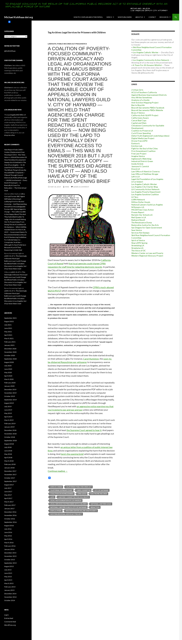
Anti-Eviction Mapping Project (144, 102)
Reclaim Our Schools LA (142, 215)
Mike (67, 187)
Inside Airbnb (137, 164)
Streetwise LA (137, 248)
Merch (109, 17)
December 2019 (10, 389)
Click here (8, 65)
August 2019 (9, 403)
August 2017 (9, 485)
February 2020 (9, 383)
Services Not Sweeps (140, 232)
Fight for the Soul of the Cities (144, 148)
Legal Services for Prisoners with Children (68, 504)
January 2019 (9, 427)
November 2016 (10, 515)
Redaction (95, 507)
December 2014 (10, 594)
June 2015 (8, 573)
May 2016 (8, 536)
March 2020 (9, 379)
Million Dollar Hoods (140, 202)
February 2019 (9, 423)
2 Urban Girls (137, 90)
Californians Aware (140, 118)
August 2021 (9, 321)
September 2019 (10, 400)
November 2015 (10, 556)
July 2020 (8, 366)
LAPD (52, 497)
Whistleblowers (125, 17)
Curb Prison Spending (141, 133)
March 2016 (9, 542)
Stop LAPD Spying (139, 243)
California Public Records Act (79, 487)
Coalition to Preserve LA (142, 130)
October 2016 (9, 519)
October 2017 (9, 478)
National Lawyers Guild (101, 504)
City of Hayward (101, 490)
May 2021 (8, 332)
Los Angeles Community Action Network (151, 60)
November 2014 (10, 597)
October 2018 (9, 437)
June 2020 (8, 369)
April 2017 (8, 498)
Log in (6, 615)
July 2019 (8, 406)
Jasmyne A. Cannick (140, 166)
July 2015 (8, 570)
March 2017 (9, 502)
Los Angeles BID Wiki (15, 115)
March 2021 (9, 338)
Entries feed (8, 618)
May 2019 (8, 413)
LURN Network (138, 199)
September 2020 (10, 359)
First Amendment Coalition (143, 151)
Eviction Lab (136, 146)
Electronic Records (98, 494)
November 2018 (10, 434)
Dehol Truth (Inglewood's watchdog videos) (150, 136)
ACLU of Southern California (144, 92)
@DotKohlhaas (9, 51)
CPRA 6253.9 (81, 494)
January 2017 (9, 508)
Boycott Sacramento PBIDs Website (147, 110)
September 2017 (10, 481)
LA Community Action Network (145, 189)
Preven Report (137, 212)
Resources (164, 17)
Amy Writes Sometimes (141, 97)
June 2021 (8, 328)
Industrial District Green (142, 161)
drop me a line (9, 135)
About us (139, 17)
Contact (152, 17)
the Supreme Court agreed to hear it (84, 430)
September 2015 (10, 563)
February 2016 (9, 546)
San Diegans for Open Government (146, 227)
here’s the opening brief (72, 454)
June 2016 (8, 532)
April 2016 (8, 539)
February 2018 (9, 464)
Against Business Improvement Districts (149, 95)
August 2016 (9, 525)
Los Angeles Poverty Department (145, 192)
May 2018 (8, 454)
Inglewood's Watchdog (141, 158)
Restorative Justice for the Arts (145, 225)
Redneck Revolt (138, 220)
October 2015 (9, 559)
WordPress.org (10, 625)
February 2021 (9, 342)
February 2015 (9, 587)
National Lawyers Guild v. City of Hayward (68, 507)
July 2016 (8, 529)
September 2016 (10, 522)
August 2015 (9, 566)
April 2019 (8, 417)
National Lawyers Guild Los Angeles (147, 204)
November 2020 (10, 352)
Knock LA (135, 169)
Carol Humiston (91, 358)
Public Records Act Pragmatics (72, 44)
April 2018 (8, 457)
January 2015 (9, 590)
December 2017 (10, 471)
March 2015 (9, 583)
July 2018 (8, 447)
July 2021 (8, 325)
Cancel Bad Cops (138, 120)
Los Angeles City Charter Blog (144, 187)
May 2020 (8, 372)
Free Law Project (138, 153)
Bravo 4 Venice (138, 113)
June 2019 (8, 410)
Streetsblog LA (137, 245)
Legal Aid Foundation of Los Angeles (65, 500)
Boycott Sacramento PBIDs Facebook (147, 107)
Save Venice (136, 230)
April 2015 (8, 580)
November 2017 (10, 474)
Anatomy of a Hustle (140, 100)
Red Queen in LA (138, 217)
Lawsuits (52, 44)
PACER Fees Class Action (142, 210)
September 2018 (10, 440)
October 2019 (9, 396)
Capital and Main (138, 123)
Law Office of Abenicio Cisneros (145, 171)
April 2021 (8, 335)
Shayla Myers (56, 511)
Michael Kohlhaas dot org (18, 17)
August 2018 (9, 444)
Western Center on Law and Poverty (81, 511)
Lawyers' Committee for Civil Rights (73, 497)
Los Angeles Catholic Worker (146, 52)
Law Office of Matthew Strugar (144, 174)
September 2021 (10, 318)
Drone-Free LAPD (139, 141)
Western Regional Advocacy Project (66, 514)
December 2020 (10, 349)
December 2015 (10, 553)
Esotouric (135, 143)
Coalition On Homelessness (62, 494)
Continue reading (58, 471)
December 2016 (10, 512)
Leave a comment (81, 187)
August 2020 (9, 362)
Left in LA (135, 176)
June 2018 (8, 451)
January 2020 (9, 386)
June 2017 (8, 491)
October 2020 (9, 355)
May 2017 (8, 495)
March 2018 (9, 461)
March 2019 (9, 420)
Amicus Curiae (56, 487)
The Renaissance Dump (141, 222)
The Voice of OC (138, 250)
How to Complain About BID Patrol (88, 17)
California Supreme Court (61, 490)
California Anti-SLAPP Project (144, 115)
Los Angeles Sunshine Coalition (145, 194)
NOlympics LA (137, 207)
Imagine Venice (138, 156)
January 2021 (9, 345)
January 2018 (9, 468)
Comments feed (10, 622)
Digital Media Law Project (142, 138)
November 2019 (10, 393)
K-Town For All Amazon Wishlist (147, 65)
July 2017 (8, 488)
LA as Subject (137, 181)
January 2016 (9, 549)
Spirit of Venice (138, 240)
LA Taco (134, 197)
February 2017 (9, 505)
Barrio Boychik (138, 105)
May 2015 (8, 577)
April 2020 (8, 376)
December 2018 (10, 430)
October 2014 (9, 600)
